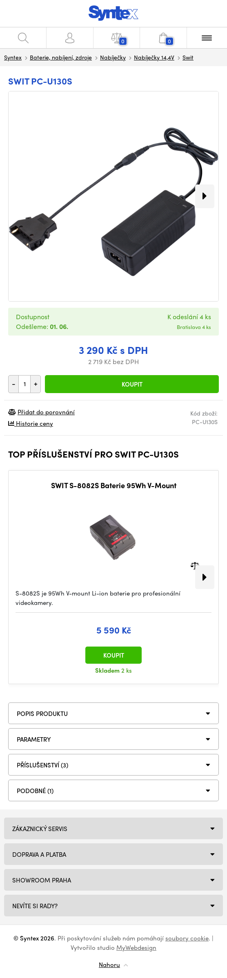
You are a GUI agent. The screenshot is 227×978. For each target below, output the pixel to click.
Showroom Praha (41, 880)
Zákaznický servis (39, 828)
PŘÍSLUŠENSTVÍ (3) (42, 764)
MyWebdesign (136, 947)
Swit (188, 57)
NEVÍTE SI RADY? (35, 905)
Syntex (13, 57)
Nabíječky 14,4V (154, 57)
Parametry (34, 739)
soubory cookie (187, 938)
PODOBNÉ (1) (35, 790)
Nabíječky (113, 57)
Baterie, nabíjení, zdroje (61, 57)
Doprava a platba (39, 854)
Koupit (132, 384)
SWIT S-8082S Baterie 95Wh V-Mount (113, 485)
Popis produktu (42, 713)
